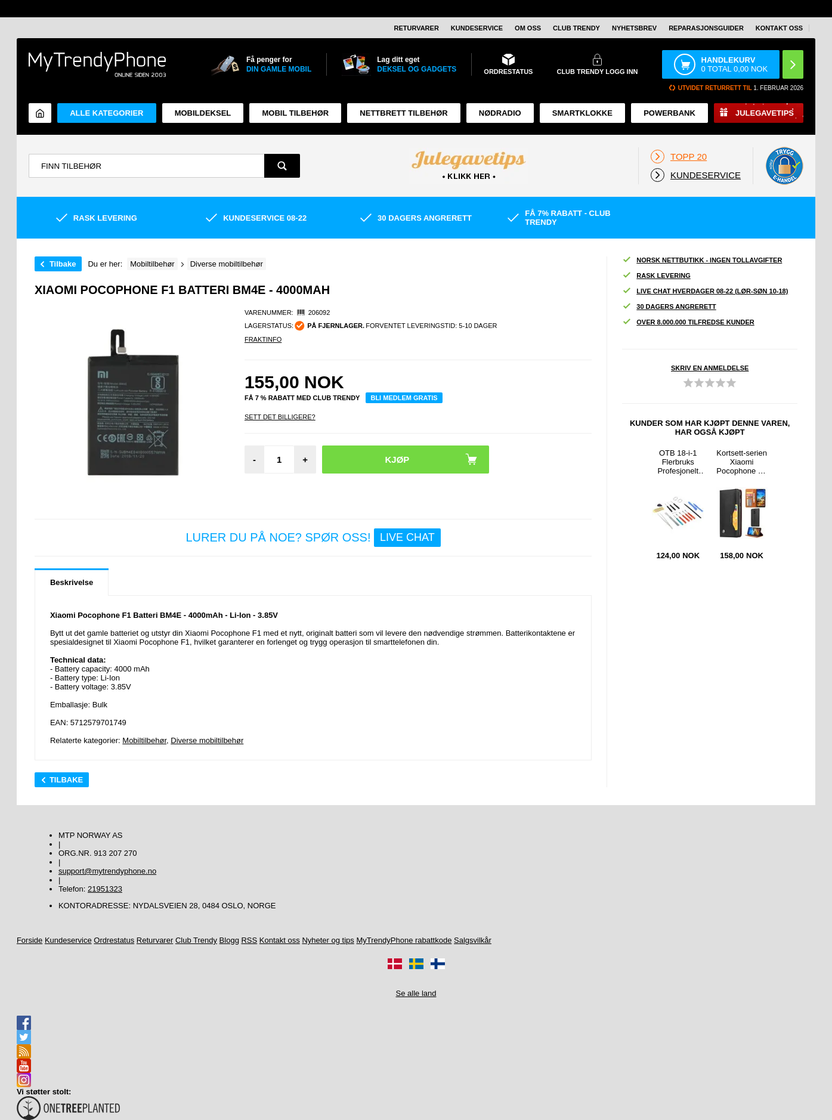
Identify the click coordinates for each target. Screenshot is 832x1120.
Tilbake (63, 263)
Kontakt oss (779, 28)
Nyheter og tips (328, 940)
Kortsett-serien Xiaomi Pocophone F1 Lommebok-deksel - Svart (741, 461)
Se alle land (416, 993)
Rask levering (656, 276)
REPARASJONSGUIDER (706, 28)
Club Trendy (576, 28)
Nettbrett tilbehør (403, 113)
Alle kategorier (106, 113)
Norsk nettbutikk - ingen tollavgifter (702, 260)
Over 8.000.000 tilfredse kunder (688, 322)
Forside (29, 940)
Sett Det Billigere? (280, 416)
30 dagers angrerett (669, 307)
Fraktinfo (263, 339)
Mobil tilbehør (295, 113)
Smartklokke (582, 113)
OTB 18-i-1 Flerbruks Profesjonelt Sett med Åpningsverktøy (678, 461)
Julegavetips (764, 113)
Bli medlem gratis (403, 397)
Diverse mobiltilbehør (207, 740)
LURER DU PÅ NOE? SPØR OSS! (312, 537)
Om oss (528, 28)
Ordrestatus (114, 940)
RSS (249, 940)
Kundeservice (477, 28)
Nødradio (500, 113)
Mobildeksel (203, 113)
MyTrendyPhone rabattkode (403, 940)
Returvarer (416, 28)
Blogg (229, 940)
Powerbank (669, 113)
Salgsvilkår (472, 940)
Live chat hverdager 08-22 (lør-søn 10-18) (705, 291)
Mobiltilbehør (144, 740)
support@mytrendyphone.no (107, 871)
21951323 (105, 888)
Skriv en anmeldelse (710, 368)
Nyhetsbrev (634, 28)
